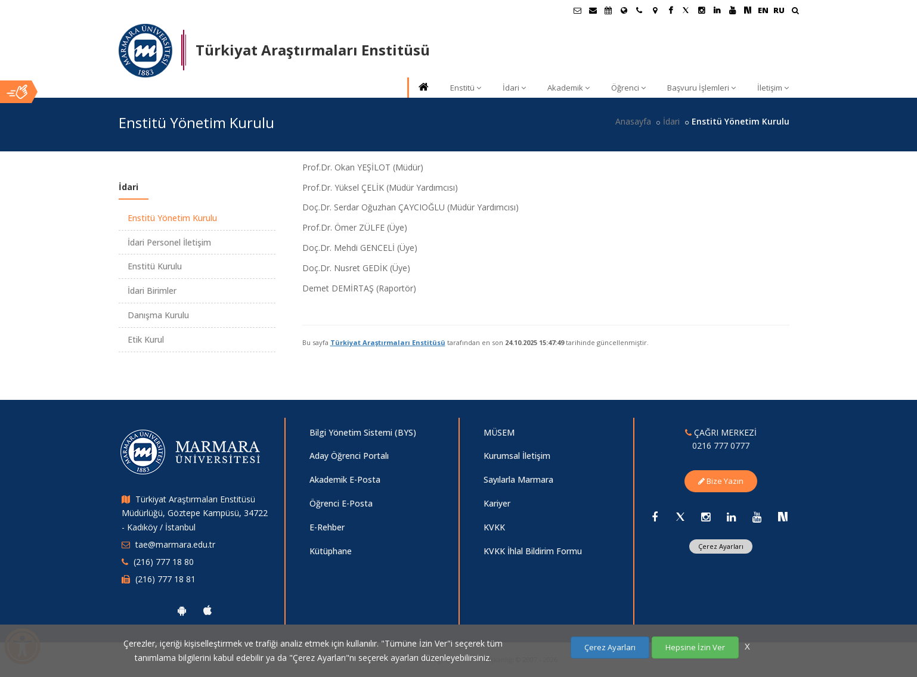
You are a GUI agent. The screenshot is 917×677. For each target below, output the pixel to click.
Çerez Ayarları (720, 546)
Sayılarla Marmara (518, 479)
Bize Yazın (720, 481)
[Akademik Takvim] (608, 10)
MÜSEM (499, 432)
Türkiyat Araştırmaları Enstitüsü (387, 342)
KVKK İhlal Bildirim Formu (533, 551)
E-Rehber (327, 527)
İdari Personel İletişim (169, 242)
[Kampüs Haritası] (655, 10)
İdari (514, 87)
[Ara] (795, 11)
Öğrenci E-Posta (341, 503)
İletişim (773, 87)
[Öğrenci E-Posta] (577, 10)
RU (779, 10)
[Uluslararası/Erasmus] (624, 10)
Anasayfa (633, 121)
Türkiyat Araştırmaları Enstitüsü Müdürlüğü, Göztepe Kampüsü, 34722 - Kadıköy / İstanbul (195, 513)
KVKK (494, 527)
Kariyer (497, 503)
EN (763, 10)
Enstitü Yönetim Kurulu (172, 217)
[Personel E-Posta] (593, 10)
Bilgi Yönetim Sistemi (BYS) (362, 432)
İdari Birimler (152, 290)
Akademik (568, 87)
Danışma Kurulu (158, 315)
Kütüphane (330, 551)
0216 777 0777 (720, 445)
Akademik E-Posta (344, 479)
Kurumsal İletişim (517, 455)
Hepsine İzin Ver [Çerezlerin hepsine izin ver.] (695, 647)
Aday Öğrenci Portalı (349, 455)
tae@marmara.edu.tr (175, 544)
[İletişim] (639, 10)
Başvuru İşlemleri (701, 87)
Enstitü (465, 87)
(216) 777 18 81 (165, 579)
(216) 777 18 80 (164, 561)
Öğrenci (628, 87)
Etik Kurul (146, 339)
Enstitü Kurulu (155, 266)
